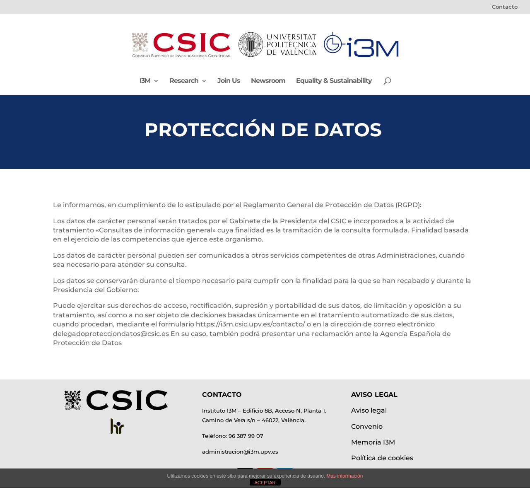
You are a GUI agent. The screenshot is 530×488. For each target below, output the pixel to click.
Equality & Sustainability (334, 81)
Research (183, 81)
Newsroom (268, 81)
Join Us (228, 81)
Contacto (505, 7)
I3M (145, 81)
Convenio (367, 426)
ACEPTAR (264, 482)
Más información (344, 476)
